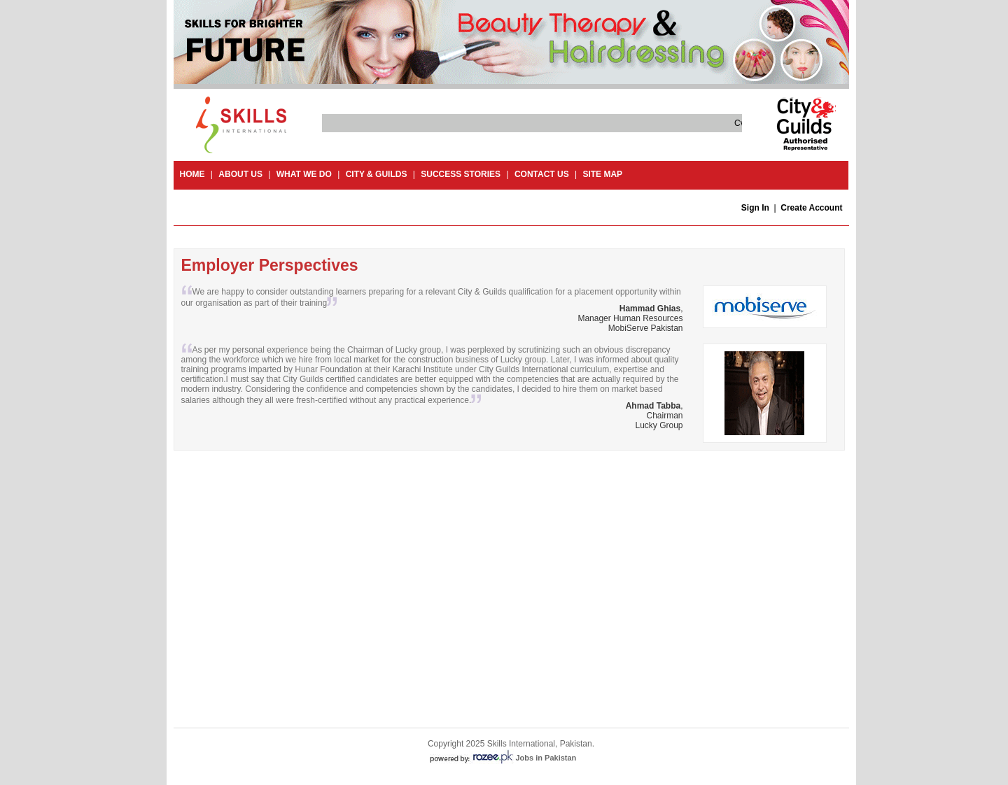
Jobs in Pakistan (546, 758)
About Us (240, 174)
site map (602, 174)
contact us (541, 174)
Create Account (811, 208)
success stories (460, 174)
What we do (304, 174)
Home (192, 174)
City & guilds (376, 174)
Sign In (755, 208)
